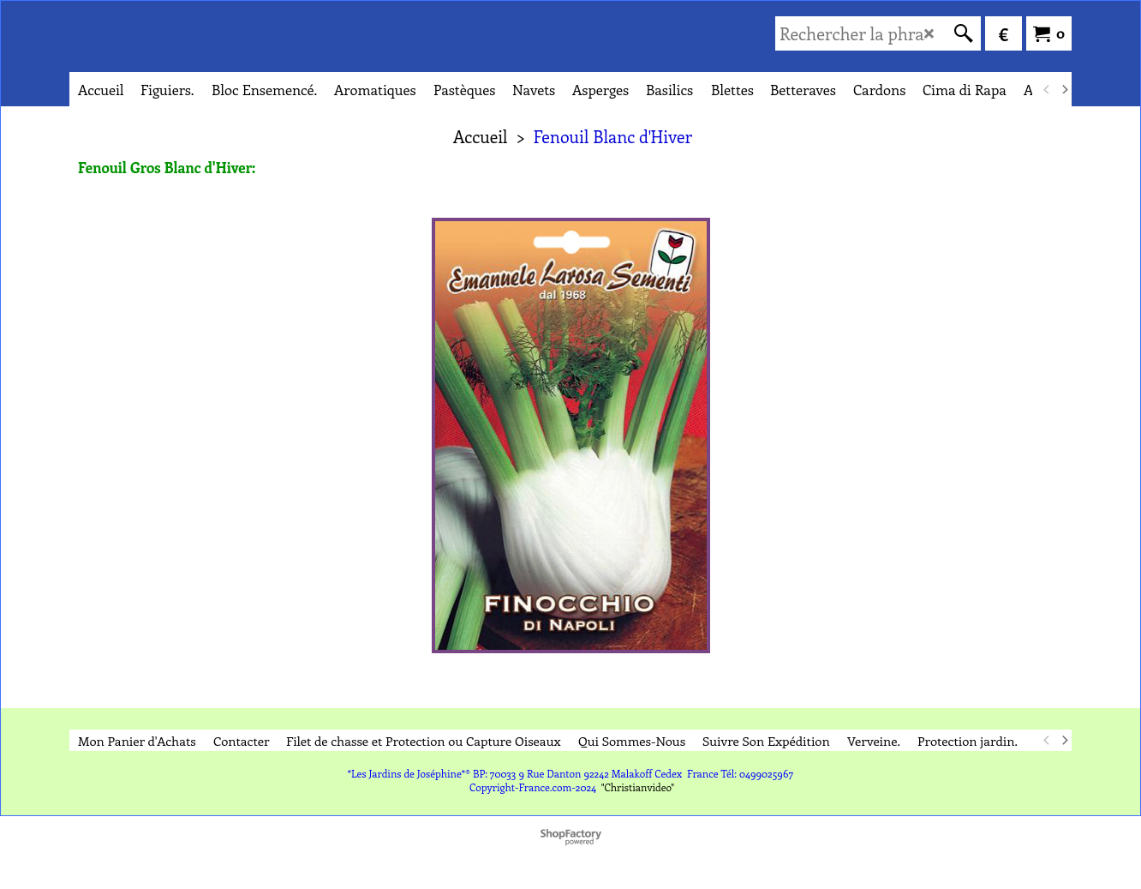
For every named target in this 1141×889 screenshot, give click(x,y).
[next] (1064, 89)
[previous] (1046, 89)
